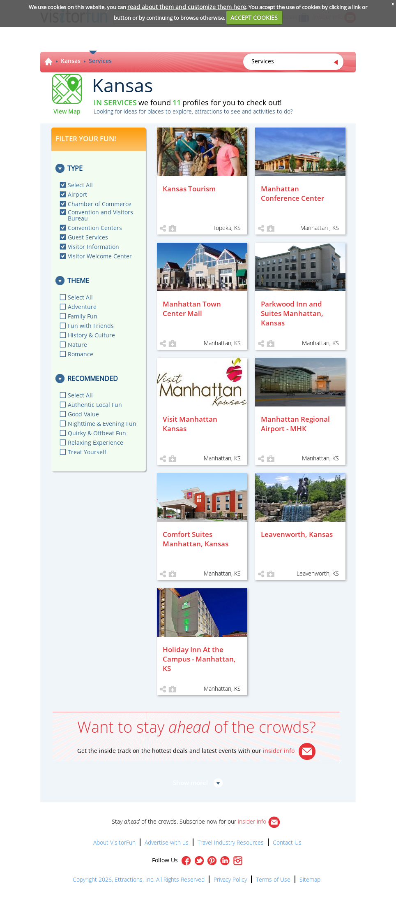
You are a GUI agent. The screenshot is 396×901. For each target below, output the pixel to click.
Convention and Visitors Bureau (100, 215)
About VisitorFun (114, 842)
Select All (80, 185)
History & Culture (91, 335)
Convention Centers (95, 228)
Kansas (71, 61)
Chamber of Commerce (99, 204)
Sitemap (309, 879)
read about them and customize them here (186, 7)
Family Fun (82, 316)
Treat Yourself (87, 452)
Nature (77, 344)
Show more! (190, 782)
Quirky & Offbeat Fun (97, 433)
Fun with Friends (91, 326)
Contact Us (287, 842)
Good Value (83, 414)
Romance (80, 354)
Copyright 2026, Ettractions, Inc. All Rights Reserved (139, 879)
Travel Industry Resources (231, 842)
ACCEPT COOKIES (254, 17)
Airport (77, 194)
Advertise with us (167, 842)
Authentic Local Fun (95, 405)
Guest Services (88, 237)
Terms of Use (273, 879)
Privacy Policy (230, 879)
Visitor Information (93, 247)
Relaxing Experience (95, 442)
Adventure (82, 307)
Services (100, 61)
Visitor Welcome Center (100, 256)
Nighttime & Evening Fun (102, 423)
